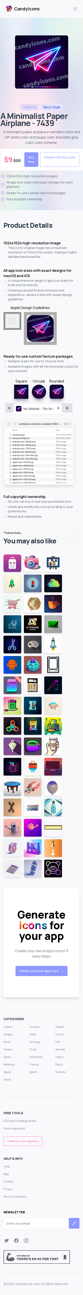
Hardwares (36, 1057)
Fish (57, 1042)
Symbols (60, 1072)
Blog (6, 1174)
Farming (34, 1042)
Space (7, 1072)
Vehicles (60, 1049)
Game (7, 1057)
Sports (33, 1072)
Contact (8, 1181)
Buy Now (31, 159)
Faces (7, 1042)
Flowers (8, 1049)
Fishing (34, 1064)
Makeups (9, 1064)
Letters (59, 1057)
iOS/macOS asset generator (20, 1121)
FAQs (7, 1166)
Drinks (59, 1034)
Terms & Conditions (15, 1197)
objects (29, 107)
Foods (32, 1034)
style (51, 107)
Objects (59, 1027)
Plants (59, 1064)
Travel (7, 1079)
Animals (34, 1027)
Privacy (8, 1189)
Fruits (33, 1049)
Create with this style (59, 157)
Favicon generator (14, 1128)
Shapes (8, 1034)
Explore (8, 1027)
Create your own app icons (41, 971)
